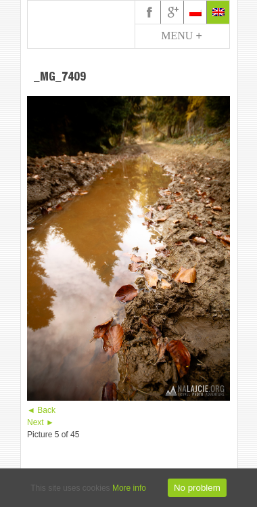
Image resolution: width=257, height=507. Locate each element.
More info (129, 488)
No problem (197, 488)
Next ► (40, 422)
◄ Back (41, 410)
